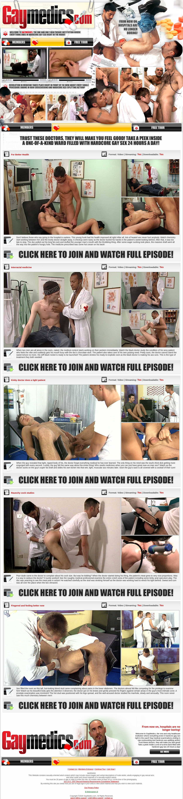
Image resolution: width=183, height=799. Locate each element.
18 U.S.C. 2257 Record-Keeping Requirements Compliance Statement (91, 782)
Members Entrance (85, 769)
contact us (109, 798)
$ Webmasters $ (91, 792)
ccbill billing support (95, 798)
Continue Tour (100, 769)
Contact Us (72, 769)
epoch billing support (78, 798)
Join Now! (111, 769)
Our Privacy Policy (91, 788)
